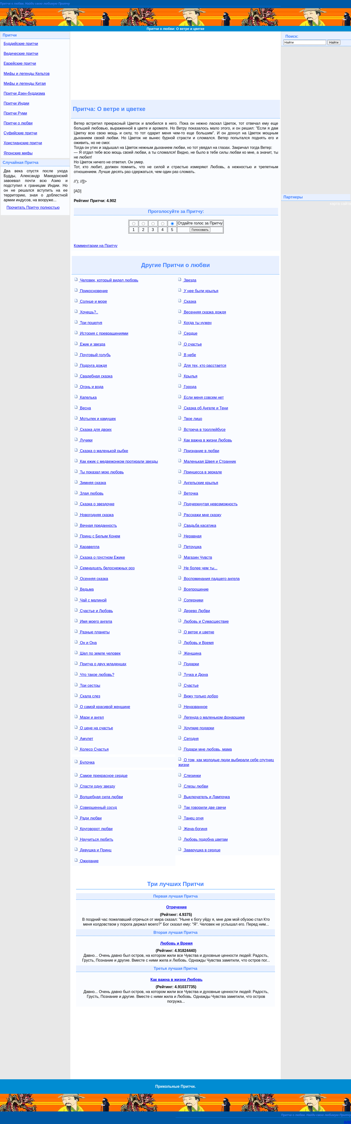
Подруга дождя (91, 365)
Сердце (187, 332)
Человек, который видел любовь (106, 279)
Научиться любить (94, 838)
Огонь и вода (89, 386)
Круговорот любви (94, 828)
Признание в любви (198, 450)
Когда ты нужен (194, 322)
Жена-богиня (192, 828)
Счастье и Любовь (94, 610)
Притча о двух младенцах (100, 663)
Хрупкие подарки (196, 727)
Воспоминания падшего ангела (208, 578)
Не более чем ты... (197, 567)
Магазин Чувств (195, 556)
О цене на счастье (94, 727)
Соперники (190, 599)
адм (347, 1122)
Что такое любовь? (94, 674)
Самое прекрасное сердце (101, 775)
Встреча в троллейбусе (201, 429)
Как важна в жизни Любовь (205, 439)
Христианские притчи (23, 143)
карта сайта (340, 204)
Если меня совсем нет (201, 396)
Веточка (188, 492)
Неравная (189, 535)
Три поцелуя (88, 322)
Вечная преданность (96, 525)
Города (187, 386)
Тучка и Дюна (193, 674)
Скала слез (87, 695)
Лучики (84, 439)
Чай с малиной (91, 599)
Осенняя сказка (91, 578)
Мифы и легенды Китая (25, 83)
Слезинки (189, 775)
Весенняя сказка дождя (202, 311)
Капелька (86, 396)
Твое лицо (190, 418)
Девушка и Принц (93, 849)
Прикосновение (91, 290)
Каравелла (87, 546)
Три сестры (87, 685)
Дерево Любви (194, 610)
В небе (187, 354)
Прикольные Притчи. (175, 1086)
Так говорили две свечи (202, 807)
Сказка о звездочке (95, 503)
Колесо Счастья (92, 748)
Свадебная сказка (94, 375)
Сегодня (188, 738)
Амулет (84, 738)
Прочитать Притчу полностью (33, 207)
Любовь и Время (196, 642)
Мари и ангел (89, 716)
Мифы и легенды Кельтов (27, 74)
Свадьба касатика (197, 525)
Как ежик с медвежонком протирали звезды (116, 461)
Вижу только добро (198, 695)
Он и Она (86, 642)
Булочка (85, 761)
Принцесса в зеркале (200, 471)
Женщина (189, 652)
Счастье (188, 685)
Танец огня (190, 817)
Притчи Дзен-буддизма (24, 93)
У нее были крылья (198, 290)
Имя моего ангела (93, 621)
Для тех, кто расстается (202, 365)
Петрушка (189, 546)
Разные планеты (92, 631)
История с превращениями (101, 332)
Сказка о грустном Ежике (100, 556)
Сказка (187, 301)
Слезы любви (193, 785)
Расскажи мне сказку (199, 514)
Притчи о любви (18, 123)
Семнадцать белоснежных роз (105, 567)
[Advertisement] (175, 65)
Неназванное (192, 706)
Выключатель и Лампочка (204, 796)
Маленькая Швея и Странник (207, 461)
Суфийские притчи (20, 133)
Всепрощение (193, 588)
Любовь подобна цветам (203, 838)
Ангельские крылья (198, 482)
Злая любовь (89, 492)
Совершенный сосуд (96, 807)
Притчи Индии (16, 103)
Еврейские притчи (20, 63)
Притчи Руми (15, 113)
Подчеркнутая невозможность (207, 503)
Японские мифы (18, 153)
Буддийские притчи (21, 44)
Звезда (187, 279)
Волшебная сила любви (99, 796)
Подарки (188, 663)
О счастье (190, 343)
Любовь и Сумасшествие (203, 621)
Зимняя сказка (90, 482)
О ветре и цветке (196, 631)
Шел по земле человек (98, 652)
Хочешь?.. (86, 311)
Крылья (187, 375)
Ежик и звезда (90, 343)
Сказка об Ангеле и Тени (203, 407)
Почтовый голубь (93, 354)
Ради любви (88, 817)
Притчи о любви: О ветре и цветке (175, 29)
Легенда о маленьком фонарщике (211, 716)
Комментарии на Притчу (95, 246)
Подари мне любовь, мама (205, 748)
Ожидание (87, 860)
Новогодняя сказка (94, 514)
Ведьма (84, 588)
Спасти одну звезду (95, 785)
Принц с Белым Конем (97, 535)
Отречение (176, 907)
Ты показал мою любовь (99, 471)
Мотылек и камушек (95, 418)
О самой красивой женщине (102, 706)
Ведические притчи (21, 53)
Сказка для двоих (93, 429)
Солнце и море (91, 301)
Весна (83, 407)
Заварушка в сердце (199, 849)
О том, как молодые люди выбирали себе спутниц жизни (226, 762)
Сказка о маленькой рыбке (101, 450)
